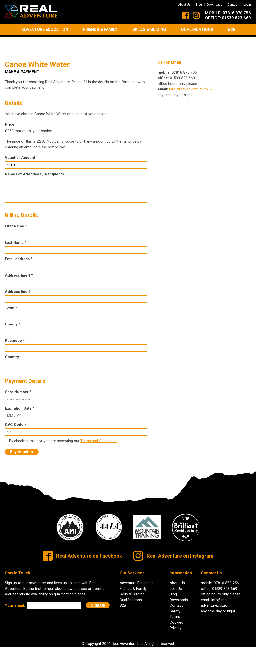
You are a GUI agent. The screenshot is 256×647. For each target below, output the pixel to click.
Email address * (18, 244)
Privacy (176, 613)
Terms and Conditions (98, 427)
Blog (199, 4)
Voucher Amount (20, 143)
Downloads (214, 4)
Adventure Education (45, 29)
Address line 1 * (19, 261)
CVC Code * (15, 410)
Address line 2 (18, 277)
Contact (233, 4)
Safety (175, 597)
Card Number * (18, 377)
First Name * (16, 212)
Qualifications (197, 29)
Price (9, 110)
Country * (13, 342)
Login (247, 4)
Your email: (15, 591)
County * (12, 310)
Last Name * (15, 228)
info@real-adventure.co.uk (190, 75)
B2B (232, 29)
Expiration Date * (19, 394)
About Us (184, 4)
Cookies (176, 608)
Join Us (176, 574)
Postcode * (15, 326)
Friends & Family (100, 29)
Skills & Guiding (149, 29)
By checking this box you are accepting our (44, 427)
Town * (11, 294)
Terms (175, 602)
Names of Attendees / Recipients (34, 160)
